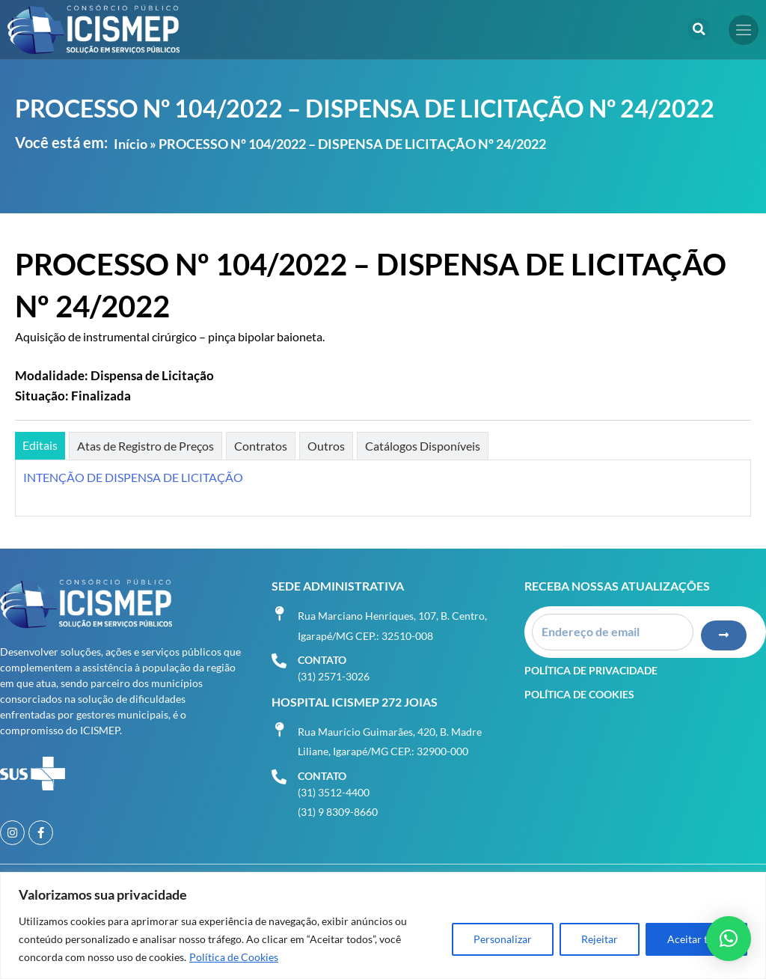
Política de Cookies (233, 957)
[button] (698, 29)
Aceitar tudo (696, 939)
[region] (383, 925)
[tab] (40, 446)
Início (130, 143)
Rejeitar (599, 939)
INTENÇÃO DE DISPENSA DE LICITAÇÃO (133, 477)
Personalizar (503, 939)
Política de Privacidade (591, 668)
